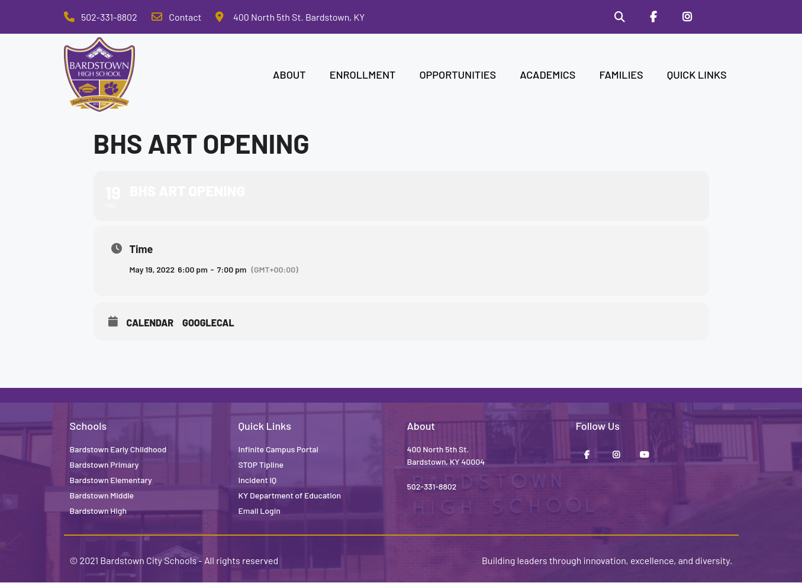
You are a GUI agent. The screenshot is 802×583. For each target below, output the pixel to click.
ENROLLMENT (363, 74)
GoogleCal (208, 322)
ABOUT (289, 74)
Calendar (150, 322)
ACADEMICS (547, 74)
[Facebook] (653, 17)
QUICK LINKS (697, 74)
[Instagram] (687, 17)
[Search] (619, 17)
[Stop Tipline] (721, 17)
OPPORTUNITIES (457, 74)
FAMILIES (621, 74)
